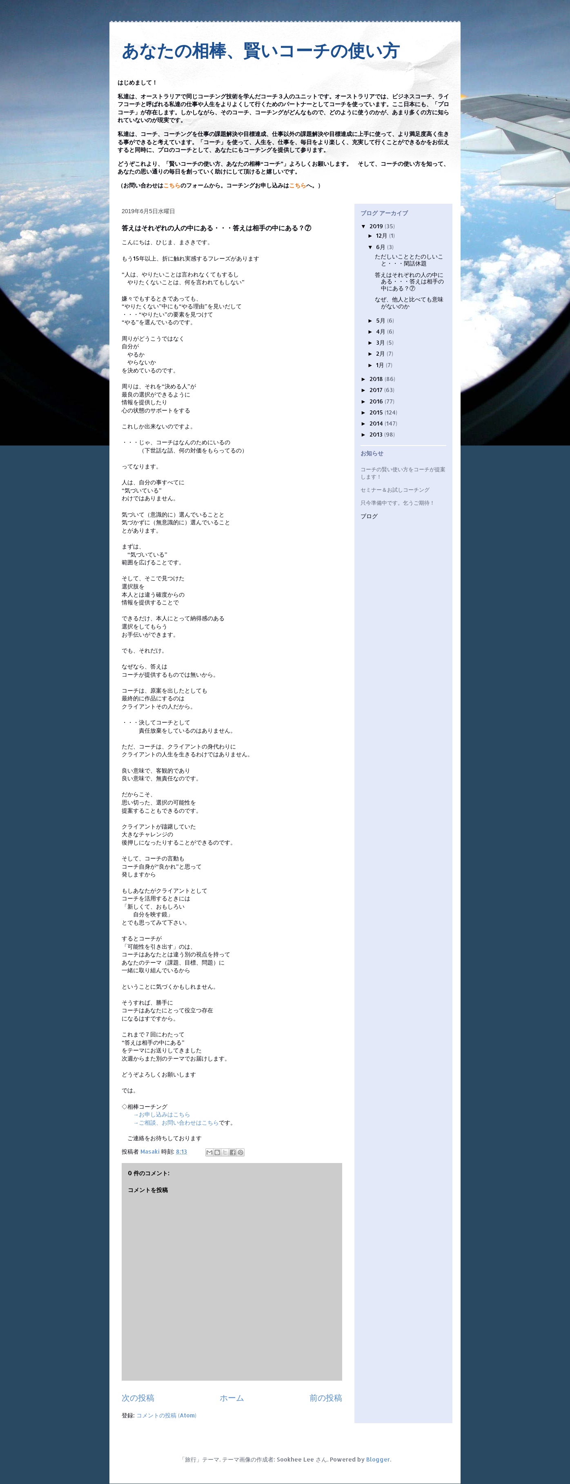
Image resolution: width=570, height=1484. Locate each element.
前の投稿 (325, 1398)
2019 (377, 226)
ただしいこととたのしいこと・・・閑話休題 (409, 260)
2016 (377, 401)
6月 (381, 246)
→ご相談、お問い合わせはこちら (176, 1122)
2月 (381, 353)
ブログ (369, 516)
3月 (381, 342)
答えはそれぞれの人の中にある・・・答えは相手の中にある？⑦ (409, 281)
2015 (377, 412)
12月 (382, 235)
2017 (377, 389)
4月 (381, 331)
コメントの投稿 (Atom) (166, 1415)
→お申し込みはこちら (161, 1114)
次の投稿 (138, 1398)
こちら (171, 186)
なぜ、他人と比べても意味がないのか (409, 303)
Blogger (378, 1459)
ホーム (232, 1398)
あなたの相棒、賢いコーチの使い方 (261, 50)
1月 (381, 364)
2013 (377, 434)
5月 (381, 320)
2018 (377, 378)
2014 (377, 423)
